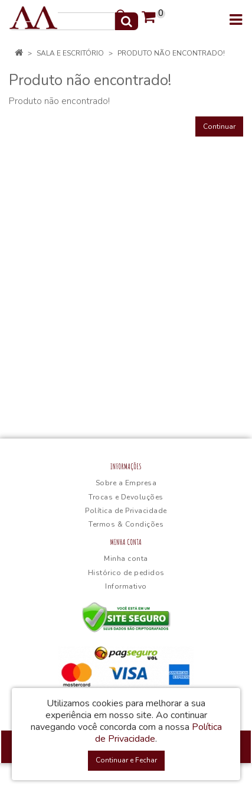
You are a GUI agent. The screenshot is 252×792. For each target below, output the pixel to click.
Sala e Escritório (70, 53)
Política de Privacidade (126, 510)
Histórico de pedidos (126, 572)
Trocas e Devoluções (126, 497)
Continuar (219, 126)
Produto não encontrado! (171, 53)
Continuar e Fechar (126, 760)
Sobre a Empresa (126, 483)
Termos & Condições (126, 524)
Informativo (126, 586)
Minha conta (126, 558)
